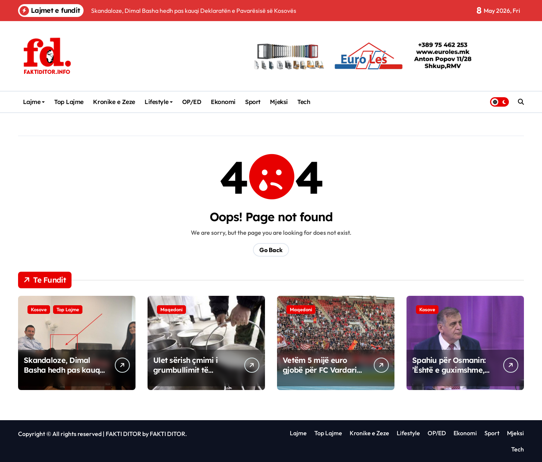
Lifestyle (159, 102)
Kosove (39, 309)
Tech (303, 102)
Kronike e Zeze (114, 102)
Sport (252, 102)
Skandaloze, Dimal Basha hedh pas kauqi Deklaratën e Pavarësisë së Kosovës (64, 374)
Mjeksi (279, 102)
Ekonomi (223, 102)
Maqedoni (171, 309)
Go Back (271, 250)
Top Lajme (69, 102)
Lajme (34, 102)
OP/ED (191, 102)
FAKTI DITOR (123, 434)
